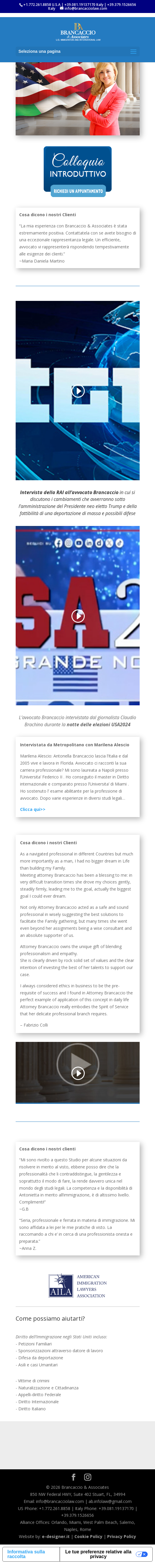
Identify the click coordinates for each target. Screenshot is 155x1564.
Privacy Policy (121, 1536)
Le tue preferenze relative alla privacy (98, 1554)
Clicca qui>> (33, 809)
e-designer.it (56, 1536)
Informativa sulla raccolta (26, 1554)
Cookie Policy (88, 1536)
